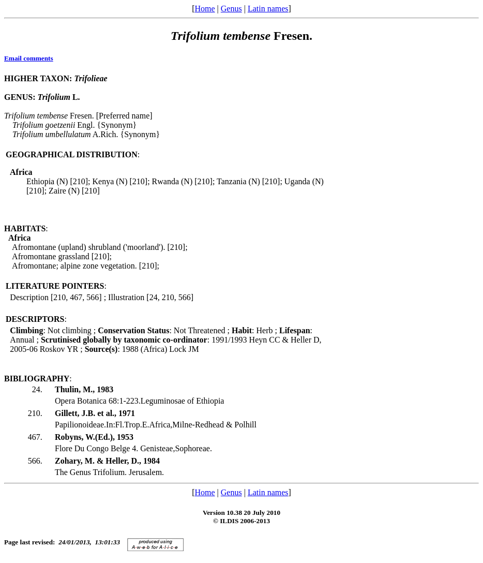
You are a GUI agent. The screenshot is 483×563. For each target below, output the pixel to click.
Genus (231, 8)
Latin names (268, 8)
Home (204, 8)
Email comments (28, 58)
